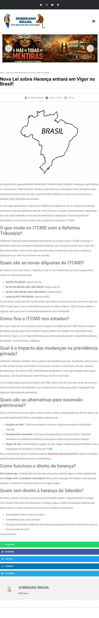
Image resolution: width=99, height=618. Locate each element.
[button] (93, 21)
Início (2, 72)
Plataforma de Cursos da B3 (62, 453)
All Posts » (23, 593)
